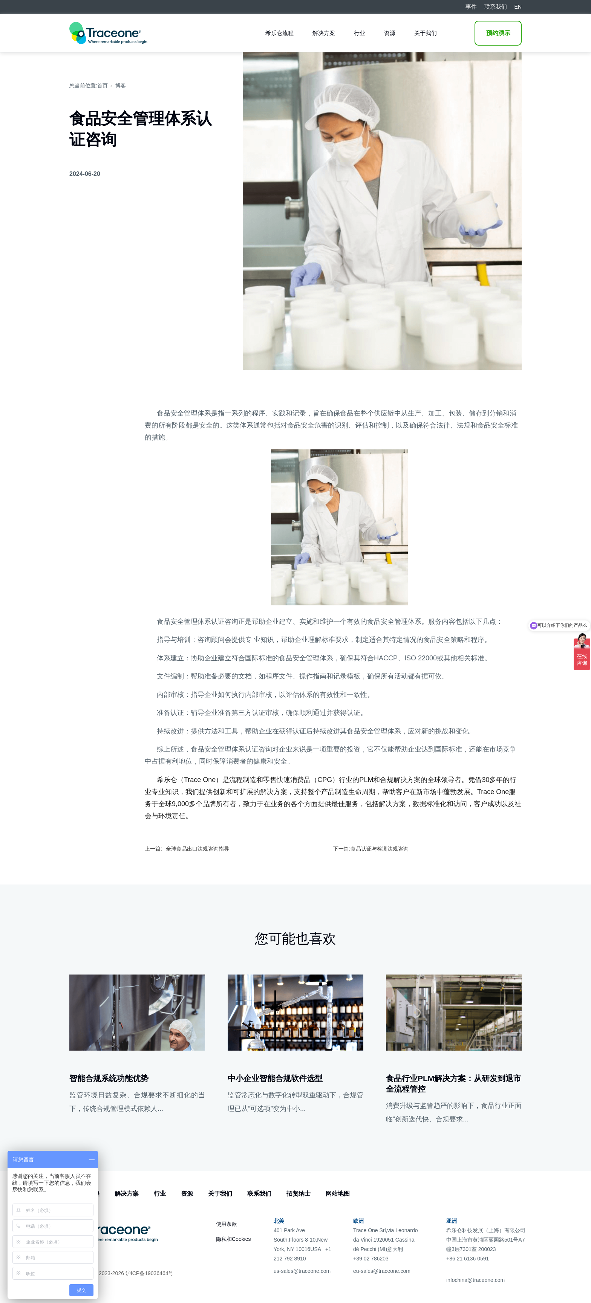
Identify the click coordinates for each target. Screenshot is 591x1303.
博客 (120, 85)
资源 (389, 33)
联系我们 (259, 1193)
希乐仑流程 (279, 33)
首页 (102, 85)
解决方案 (323, 33)
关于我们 (425, 33)
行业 (359, 33)
